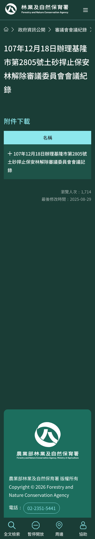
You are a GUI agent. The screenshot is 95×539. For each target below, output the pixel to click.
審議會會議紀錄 (71, 29)
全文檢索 (12, 529)
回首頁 (36, 9)
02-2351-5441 (41, 508)
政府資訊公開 (31, 29)
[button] (85, 10)
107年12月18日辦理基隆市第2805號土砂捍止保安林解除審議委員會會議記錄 (47, 161)
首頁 (6, 29)
